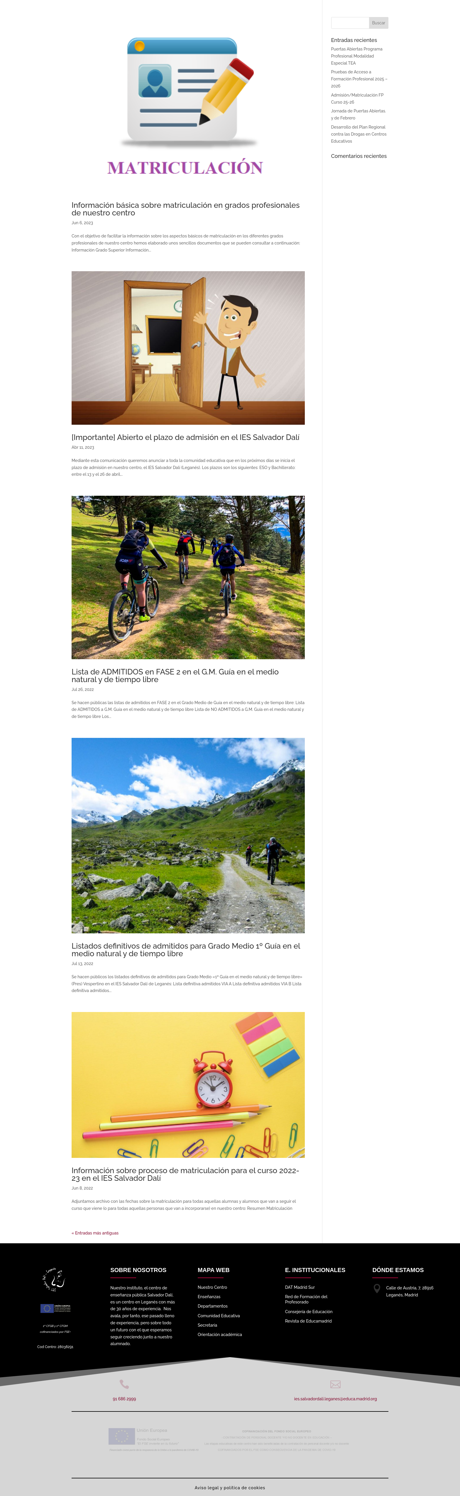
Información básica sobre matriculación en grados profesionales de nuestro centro (186, 209)
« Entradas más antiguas (95, 1233)
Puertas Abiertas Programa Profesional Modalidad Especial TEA (357, 56)
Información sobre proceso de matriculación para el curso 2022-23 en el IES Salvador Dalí (185, 1174)
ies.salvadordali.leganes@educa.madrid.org (335, 1399)
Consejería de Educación (309, 1311)
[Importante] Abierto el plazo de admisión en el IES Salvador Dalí (186, 437)
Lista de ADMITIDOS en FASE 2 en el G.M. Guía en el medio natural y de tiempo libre (175, 675)
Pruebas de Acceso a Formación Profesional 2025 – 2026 (359, 79)
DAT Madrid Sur (300, 1287)
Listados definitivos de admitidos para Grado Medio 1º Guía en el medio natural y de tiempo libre (186, 950)
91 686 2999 (124, 1399)
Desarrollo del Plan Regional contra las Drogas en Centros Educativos (359, 134)
